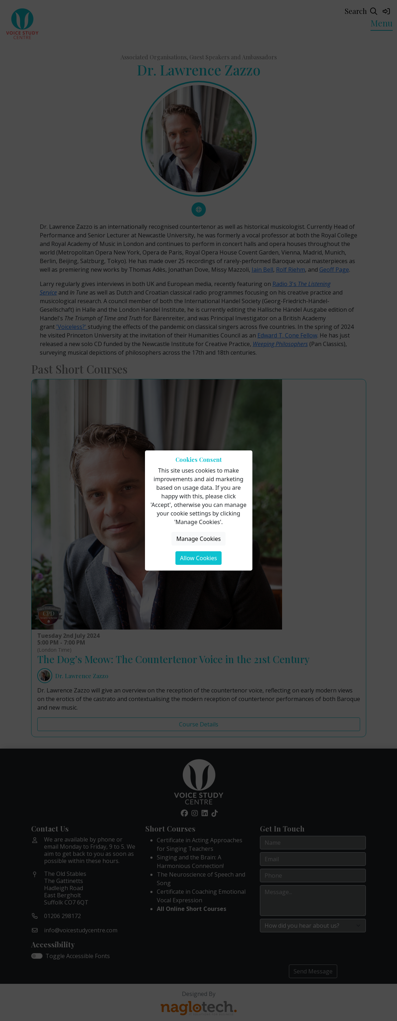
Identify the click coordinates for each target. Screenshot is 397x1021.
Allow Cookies (198, 558)
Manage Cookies (198, 539)
